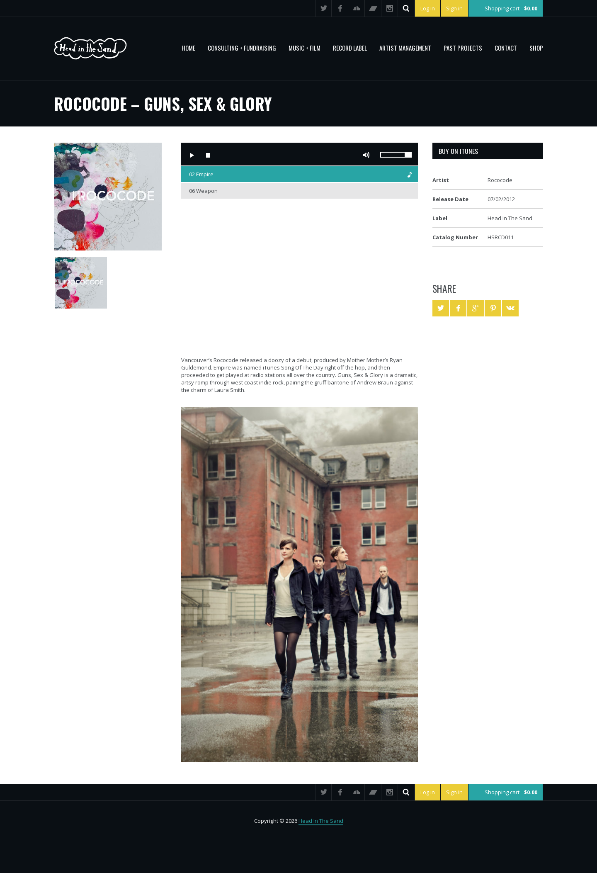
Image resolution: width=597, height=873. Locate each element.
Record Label (350, 47)
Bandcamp (373, 8)
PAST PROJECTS (463, 47)
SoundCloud (356, 8)
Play (191, 155)
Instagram (389, 8)
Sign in (454, 8)
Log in (427, 8)
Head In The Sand (320, 820)
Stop (208, 155)
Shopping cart (511, 8)
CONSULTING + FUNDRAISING (242, 47)
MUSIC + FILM (304, 47)
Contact (506, 47)
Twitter (323, 8)
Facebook (340, 8)
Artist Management (405, 47)
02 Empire (201, 174)
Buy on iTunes (458, 151)
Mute (366, 155)
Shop (536, 47)
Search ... (406, 8)
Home (188, 47)
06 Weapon (203, 191)
